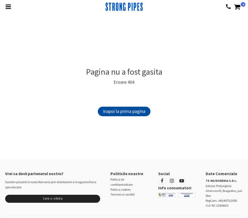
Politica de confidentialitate (121, 181)
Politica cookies (120, 189)
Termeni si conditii (122, 194)
